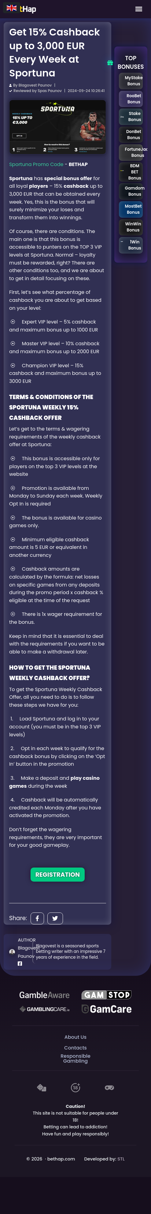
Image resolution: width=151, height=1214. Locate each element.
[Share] (37, 918)
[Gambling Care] (44, 1009)
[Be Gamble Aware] (44, 995)
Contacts (75, 1047)
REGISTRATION (57, 874)
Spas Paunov (49, 90)
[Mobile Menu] (139, 9)
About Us (75, 1037)
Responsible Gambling (75, 1058)
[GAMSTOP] (106, 995)
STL (121, 1159)
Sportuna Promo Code (36, 164)
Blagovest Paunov (35, 85)
